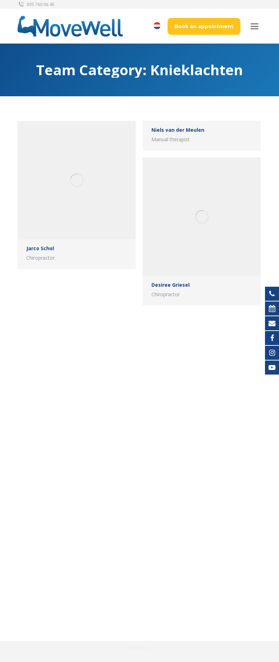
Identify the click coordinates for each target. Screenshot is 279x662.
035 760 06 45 (36, 4)
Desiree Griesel (170, 284)
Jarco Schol (40, 248)
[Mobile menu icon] (254, 26)
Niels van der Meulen (177, 129)
